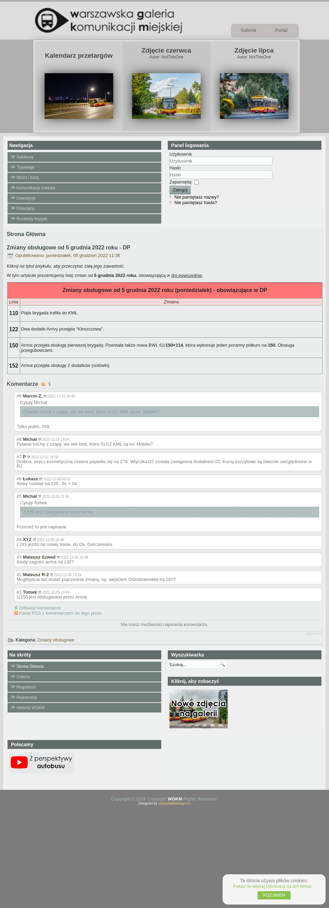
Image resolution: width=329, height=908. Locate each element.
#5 (19, 496)
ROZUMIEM (274, 895)
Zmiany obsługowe (55, 639)
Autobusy (25, 157)
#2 (19, 574)
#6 (19, 478)
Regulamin (26, 687)
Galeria (23, 676)
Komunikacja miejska (35, 188)
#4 (19, 539)
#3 (19, 557)
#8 (19, 439)
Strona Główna (30, 666)
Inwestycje (26, 198)
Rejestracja (26, 697)
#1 (19, 592)
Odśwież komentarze (40, 607)
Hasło (175, 167)
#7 (19, 456)
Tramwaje (25, 167)
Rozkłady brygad (31, 218)
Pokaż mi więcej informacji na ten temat (272, 886)
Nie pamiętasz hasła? (195, 202)
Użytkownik (180, 154)
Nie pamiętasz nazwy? (196, 197)
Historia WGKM (30, 707)
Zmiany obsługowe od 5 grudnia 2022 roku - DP (68, 247)
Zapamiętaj (180, 181)
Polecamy (25, 208)
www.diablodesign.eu (174, 803)
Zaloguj (180, 189)
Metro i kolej (27, 177)
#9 (19, 396)
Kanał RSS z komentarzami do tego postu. (61, 613)
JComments (314, 633)
